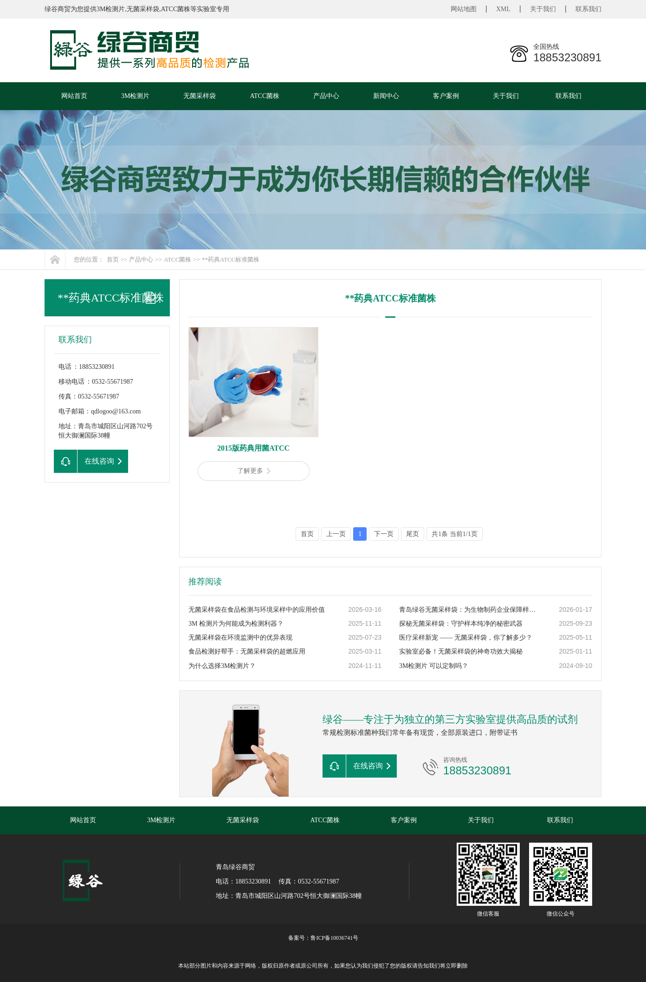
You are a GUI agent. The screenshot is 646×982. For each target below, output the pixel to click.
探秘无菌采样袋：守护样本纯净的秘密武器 (461, 623)
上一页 (336, 533)
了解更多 (253, 470)
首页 (113, 259)
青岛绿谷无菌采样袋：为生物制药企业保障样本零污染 (469, 609)
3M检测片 (135, 95)
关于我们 (543, 9)
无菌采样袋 (199, 95)
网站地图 (464, 9)
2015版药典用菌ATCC (253, 448)
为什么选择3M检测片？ (222, 665)
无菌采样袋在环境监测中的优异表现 (240, 637)
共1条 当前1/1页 (454, 533)
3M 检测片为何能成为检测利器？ (236, 623)
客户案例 (446, 95)
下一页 (384, 533)
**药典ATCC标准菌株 (230, 259)
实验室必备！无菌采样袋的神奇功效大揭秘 (461, 651)
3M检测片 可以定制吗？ (433, 665)
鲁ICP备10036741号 (334, 938)
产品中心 (326, 95)
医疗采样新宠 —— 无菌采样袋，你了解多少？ (465, 637)
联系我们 (588, 9)
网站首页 (74, 95)
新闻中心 (386, 95)
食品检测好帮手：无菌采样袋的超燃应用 (246, 651)
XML (503, 9)
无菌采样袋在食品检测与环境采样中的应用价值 (256, 609)
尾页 (412, 533)
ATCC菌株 (264, 95)
